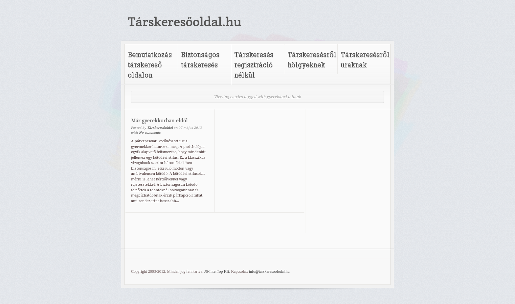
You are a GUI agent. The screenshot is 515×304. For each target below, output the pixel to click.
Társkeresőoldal (160, 127)
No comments (150, 132)
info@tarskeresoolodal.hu (269, 271)
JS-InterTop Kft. (217, 271)
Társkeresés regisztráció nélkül (253, 64)
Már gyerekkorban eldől (159, 121)
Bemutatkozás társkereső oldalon (150, 64)
